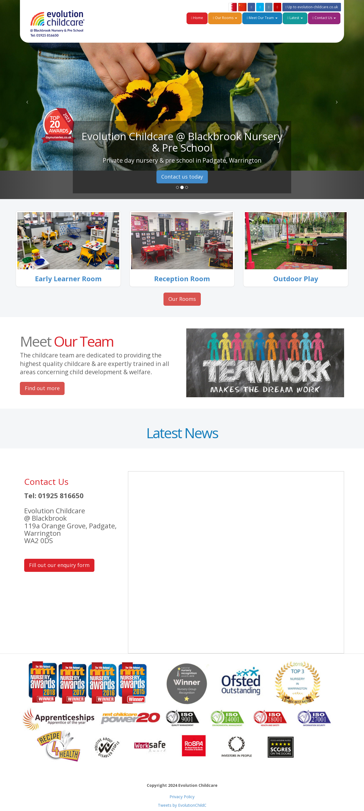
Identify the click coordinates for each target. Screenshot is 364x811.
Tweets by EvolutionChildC (182, 805)
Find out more (42, 388)
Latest (295, 17)
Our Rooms (225, 17)
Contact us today (182, 176)
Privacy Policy (182, 796)
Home (197, 17)
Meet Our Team (262, 17)
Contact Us (324, 17)
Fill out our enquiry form (59, 565)
